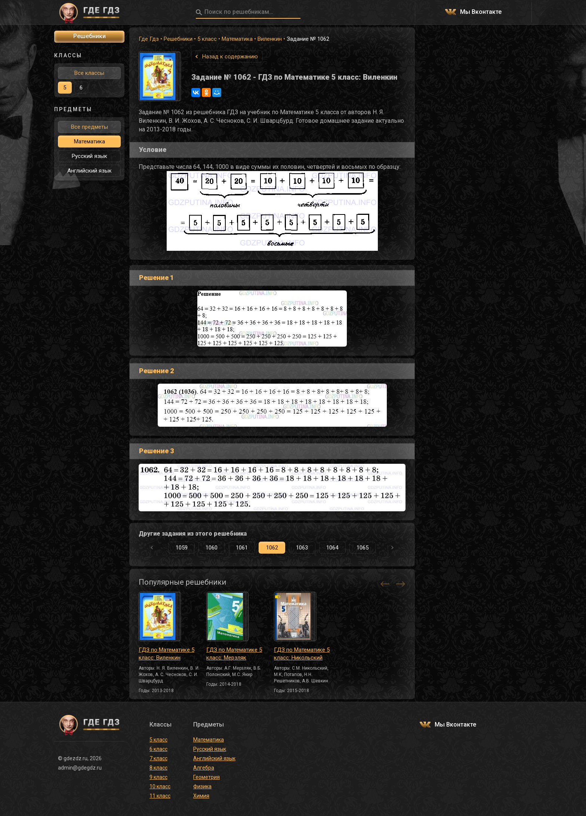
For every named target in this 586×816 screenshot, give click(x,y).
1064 (332, 547)
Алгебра (203, 768)
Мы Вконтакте (481, 12)
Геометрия (206, 777)
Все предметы (89, 127)
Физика (202, 786)
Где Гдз (149, 39)
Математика (237, 39)
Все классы (89, 73)
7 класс (158, 758)
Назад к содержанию (230, 56)
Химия (201, 796)
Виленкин (269, 39)
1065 (362, 547)
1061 (242, 547)
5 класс (207, 39)
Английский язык (89, 170)
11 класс (159, 796)
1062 (272, 547)
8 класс (158, 768)
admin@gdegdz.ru (80, 768)
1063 (302, 547)
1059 (182, 547)
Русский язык (89, 156)
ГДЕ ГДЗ (89, 12)
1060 (212, 547)
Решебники (178, 39)
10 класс (159, 786)
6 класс (158, 749)
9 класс (158, 777)
